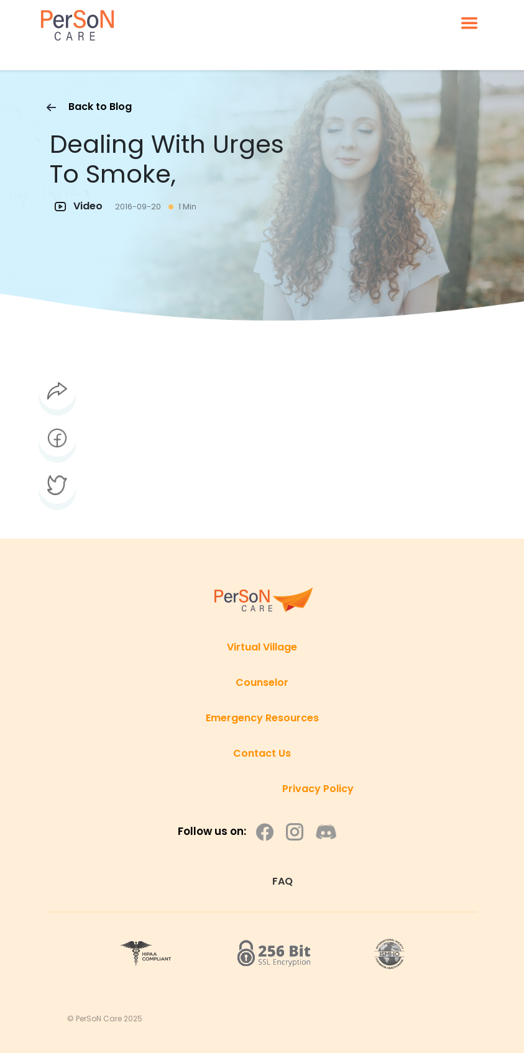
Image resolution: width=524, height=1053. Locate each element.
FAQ (282, 881)
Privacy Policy (318, 789)
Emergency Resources (262, 718)
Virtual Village (262, 647)
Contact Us (262, 753)
